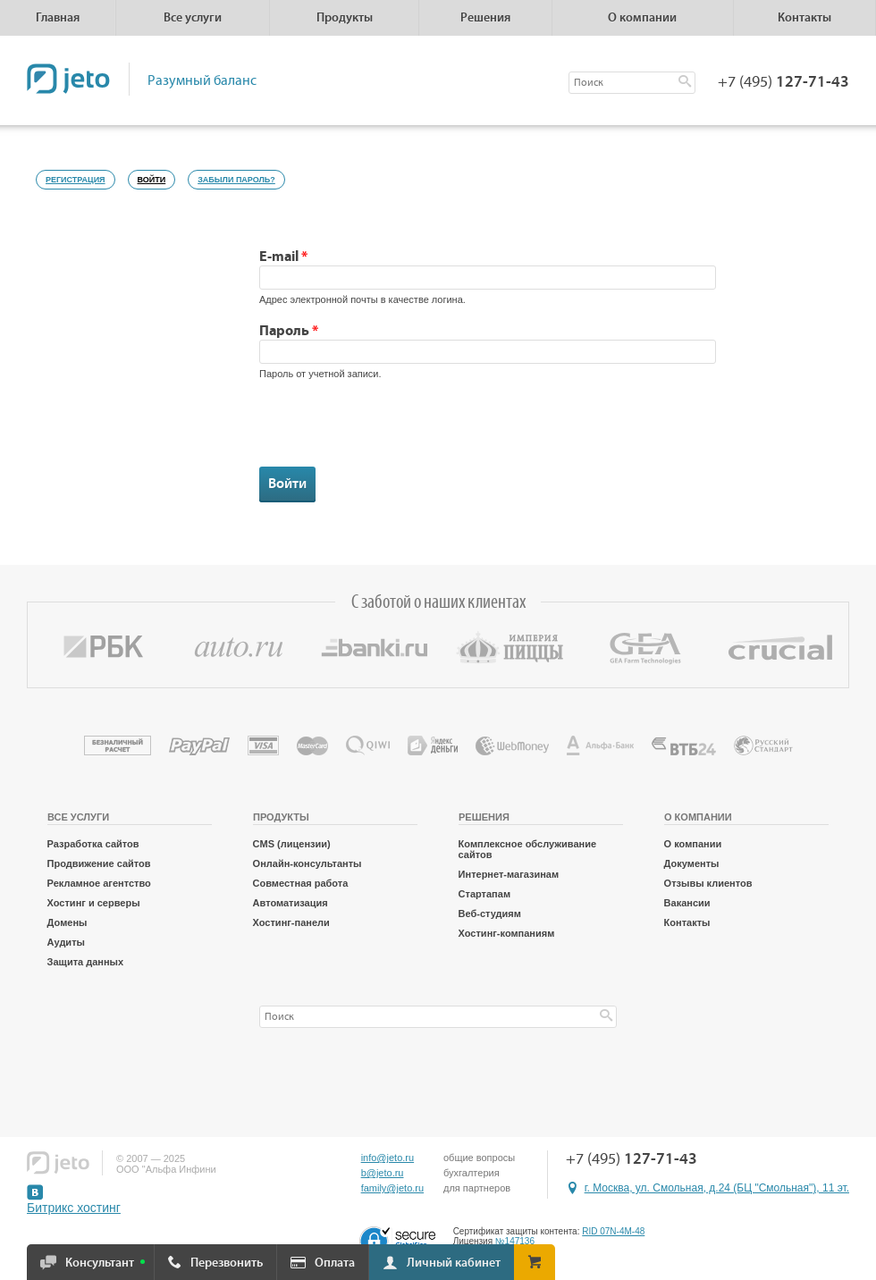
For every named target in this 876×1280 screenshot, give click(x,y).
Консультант (99, 1263)
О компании (693, 843)
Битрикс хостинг (74, 1207)
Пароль (288, 331)
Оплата (335, 1263)
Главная (58, 18)
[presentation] (395, 432)
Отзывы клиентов (708, 883)
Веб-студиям (490, 913)
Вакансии (687, 902)
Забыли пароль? (236, 179)
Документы (692, 863)
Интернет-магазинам (509, 874)
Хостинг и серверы (93, 902)
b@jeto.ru (382, 1172)
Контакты (804, 18)
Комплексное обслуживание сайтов (527, 849)
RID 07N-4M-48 (613, 1231)
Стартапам (484, 893)
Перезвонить (226, 1263)
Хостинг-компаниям (507, 933)
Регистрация (75, 179)
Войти (157, 177)
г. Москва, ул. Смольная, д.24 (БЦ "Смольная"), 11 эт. (717, 1188)
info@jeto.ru (387, 1157)
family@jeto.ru (392, 1188)
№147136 (515, 1241)
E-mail (283, 256)
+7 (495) (783, 82)
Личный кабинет (454, 1263)
